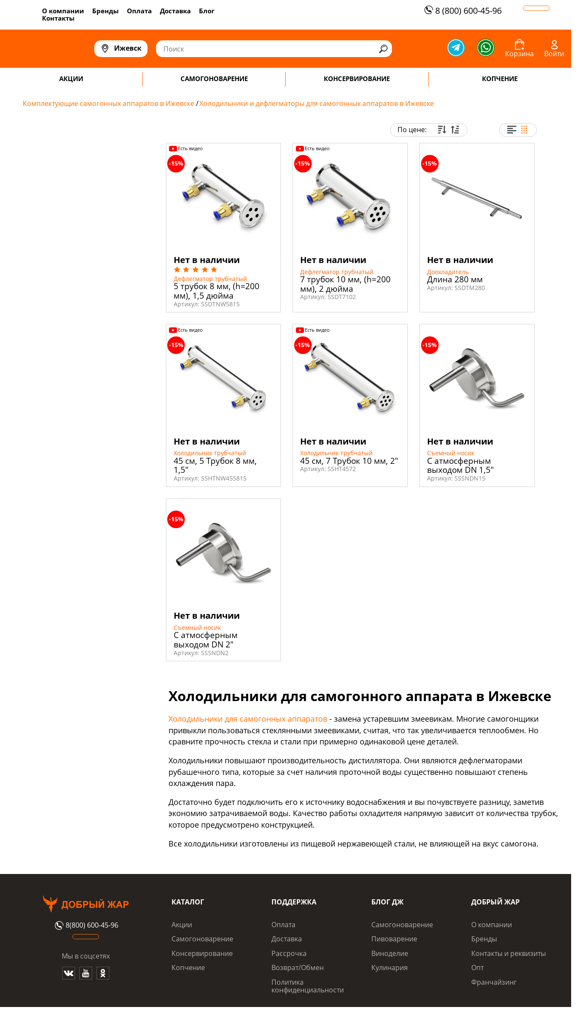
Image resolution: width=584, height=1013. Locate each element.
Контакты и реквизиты (508, 953)
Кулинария (389, 967)
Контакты (58, 18)
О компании (63, 10)
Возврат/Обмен (297, 967)
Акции (182, 924)
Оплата (139, 10)
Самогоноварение (202, 938)
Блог (206, 10)
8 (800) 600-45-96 (462, 10)
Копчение (188, 967)
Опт (477, 967)
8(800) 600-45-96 (85, 925)
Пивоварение (394, 938)
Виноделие (389, 953)
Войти (554, 53)
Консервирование (202, 953)
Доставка (175, 10)
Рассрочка (289, 953)
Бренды (105, 10)
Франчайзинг (494, 982)
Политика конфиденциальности (307, 986)
